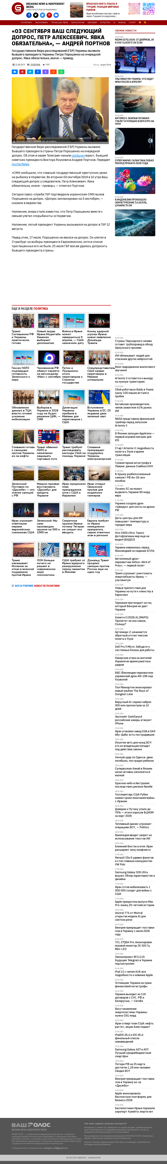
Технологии (77, 22)
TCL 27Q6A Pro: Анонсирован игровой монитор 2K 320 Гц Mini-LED (133, 945)
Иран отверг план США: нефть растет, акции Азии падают (134, 1025)
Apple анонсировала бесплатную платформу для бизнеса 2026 (133, 1097)
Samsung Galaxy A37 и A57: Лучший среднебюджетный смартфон (133, 1053)
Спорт (132, 22)
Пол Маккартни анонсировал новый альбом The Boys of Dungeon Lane (133, 691)
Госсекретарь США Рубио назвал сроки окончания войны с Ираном (134, 798)
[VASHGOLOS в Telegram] (42, 15)
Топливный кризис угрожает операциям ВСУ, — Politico (133, 825)
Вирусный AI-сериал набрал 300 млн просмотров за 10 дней (133, 705)
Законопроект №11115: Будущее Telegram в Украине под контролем (133, 960)
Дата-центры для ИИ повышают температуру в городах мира (132, 521)
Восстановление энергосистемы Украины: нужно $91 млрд (131, 1012)
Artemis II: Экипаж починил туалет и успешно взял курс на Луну (134, 121)
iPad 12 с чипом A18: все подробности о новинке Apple (134, 973)
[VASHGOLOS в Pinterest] (49, 15)
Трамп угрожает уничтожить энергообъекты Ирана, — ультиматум (133, 577)
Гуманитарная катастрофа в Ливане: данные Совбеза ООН (134, 464)
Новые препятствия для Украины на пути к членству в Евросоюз (134, 591)
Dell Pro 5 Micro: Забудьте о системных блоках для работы (134, 648)
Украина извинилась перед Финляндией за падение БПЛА (134, 549)
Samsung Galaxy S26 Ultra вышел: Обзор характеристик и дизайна (135, 875)
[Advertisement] (61, 277)
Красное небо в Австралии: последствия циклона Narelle (133, 784)
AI (114, 22)
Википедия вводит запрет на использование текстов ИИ (133, 836)
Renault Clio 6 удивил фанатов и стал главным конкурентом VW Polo (134, 861)
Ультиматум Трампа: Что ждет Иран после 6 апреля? (134, 81)
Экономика (41, 22)
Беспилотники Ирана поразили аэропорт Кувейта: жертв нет (135, 1109)
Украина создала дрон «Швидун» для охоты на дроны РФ (135, 507)
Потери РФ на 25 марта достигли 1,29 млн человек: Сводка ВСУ (133, 1067)
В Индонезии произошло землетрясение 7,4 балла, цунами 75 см (131, 202)
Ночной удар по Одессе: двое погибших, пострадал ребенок (134, 759)
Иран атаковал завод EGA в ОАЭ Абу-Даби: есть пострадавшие (135, 733)
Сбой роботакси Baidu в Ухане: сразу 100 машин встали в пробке (134, 393)
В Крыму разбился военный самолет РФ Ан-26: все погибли (132, 477)
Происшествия (59, 22)
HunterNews (20, 164)
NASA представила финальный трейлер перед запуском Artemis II (135, 422)
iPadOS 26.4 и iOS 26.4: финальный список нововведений (129, 1038)
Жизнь (122, 22)
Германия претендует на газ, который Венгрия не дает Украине (133, 606)
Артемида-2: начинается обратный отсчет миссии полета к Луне (131, 635)
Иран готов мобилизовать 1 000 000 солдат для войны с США (133, 890)
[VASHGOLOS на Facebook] (29, 15)
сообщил (78, 155)
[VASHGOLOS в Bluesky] (56, 15)
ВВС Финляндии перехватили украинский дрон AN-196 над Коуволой (134, 676)
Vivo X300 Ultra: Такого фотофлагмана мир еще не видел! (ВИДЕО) (132, 536)
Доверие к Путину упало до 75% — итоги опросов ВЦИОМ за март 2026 (134, 812)
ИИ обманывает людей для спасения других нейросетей (133, 357)
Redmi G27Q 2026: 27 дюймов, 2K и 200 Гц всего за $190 (134, 41)
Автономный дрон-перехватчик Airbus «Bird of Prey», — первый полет (132, 562)
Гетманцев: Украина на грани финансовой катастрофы (133, 984)
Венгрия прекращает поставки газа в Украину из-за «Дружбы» (134, 1082)
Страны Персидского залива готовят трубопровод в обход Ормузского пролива (134, 344)
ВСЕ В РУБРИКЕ (37, 585)
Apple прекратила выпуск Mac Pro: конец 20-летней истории (134, 903)
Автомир (92, 22)
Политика (26, 22)
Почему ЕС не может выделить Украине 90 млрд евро (132, 492)
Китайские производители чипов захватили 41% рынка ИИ (133, 407)
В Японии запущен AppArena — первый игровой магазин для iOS (134, 437)
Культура (105, 22)
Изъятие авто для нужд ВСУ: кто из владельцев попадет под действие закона (133, 746)
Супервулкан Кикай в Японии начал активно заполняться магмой (133, 772)
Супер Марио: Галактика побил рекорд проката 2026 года (134, 162)
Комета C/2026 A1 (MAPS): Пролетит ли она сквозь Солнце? (132, 621)
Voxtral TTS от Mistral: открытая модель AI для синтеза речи (130, 916)
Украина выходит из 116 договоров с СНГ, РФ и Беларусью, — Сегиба (130, 997)
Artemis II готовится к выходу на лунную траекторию (134, 380)
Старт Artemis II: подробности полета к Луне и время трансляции (134, 451)
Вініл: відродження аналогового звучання (135, 368)
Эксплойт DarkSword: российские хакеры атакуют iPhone (133, 720)
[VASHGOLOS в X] (35, 15)
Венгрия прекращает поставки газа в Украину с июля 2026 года (134, 931)
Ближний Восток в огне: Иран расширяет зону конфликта (134, 848)
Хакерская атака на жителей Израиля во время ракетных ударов (133, 661)
